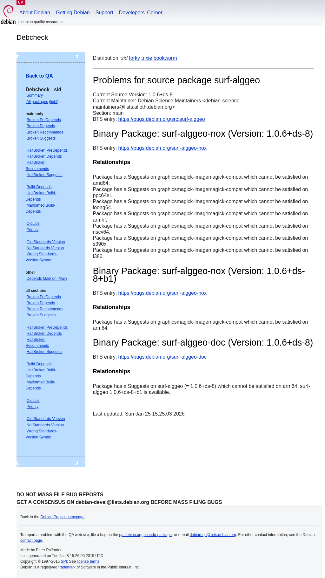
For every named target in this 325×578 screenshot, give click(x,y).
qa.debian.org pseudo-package (145, 535)
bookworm (165, 58)
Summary (35, 95)
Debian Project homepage (62, 517)
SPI (64, 561)
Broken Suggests (41, 138)
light (53, 102)
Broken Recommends (45, 132)
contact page (31, 540)
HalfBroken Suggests (45, 175)
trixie (146, 58)
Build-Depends (39, 187)
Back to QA (39, 76)
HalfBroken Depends (44, 156)
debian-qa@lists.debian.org (213, 535)
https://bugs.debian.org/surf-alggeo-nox (162, 148)
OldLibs (33, 223)
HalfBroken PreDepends (47, 150)
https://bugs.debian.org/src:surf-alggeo (161, 119)
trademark (67, 567)
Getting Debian (73, 12)
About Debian (34, 12)
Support (104, 12)
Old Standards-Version (46, 242)
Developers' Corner (140, 12)
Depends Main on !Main (47, 278)
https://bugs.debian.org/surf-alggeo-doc (162, 357)
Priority (32, 230)
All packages (37, 102)
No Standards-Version (45, 248)
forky (134, 58)
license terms (88, 561)
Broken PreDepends (44, 120)
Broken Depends (41, 126)
